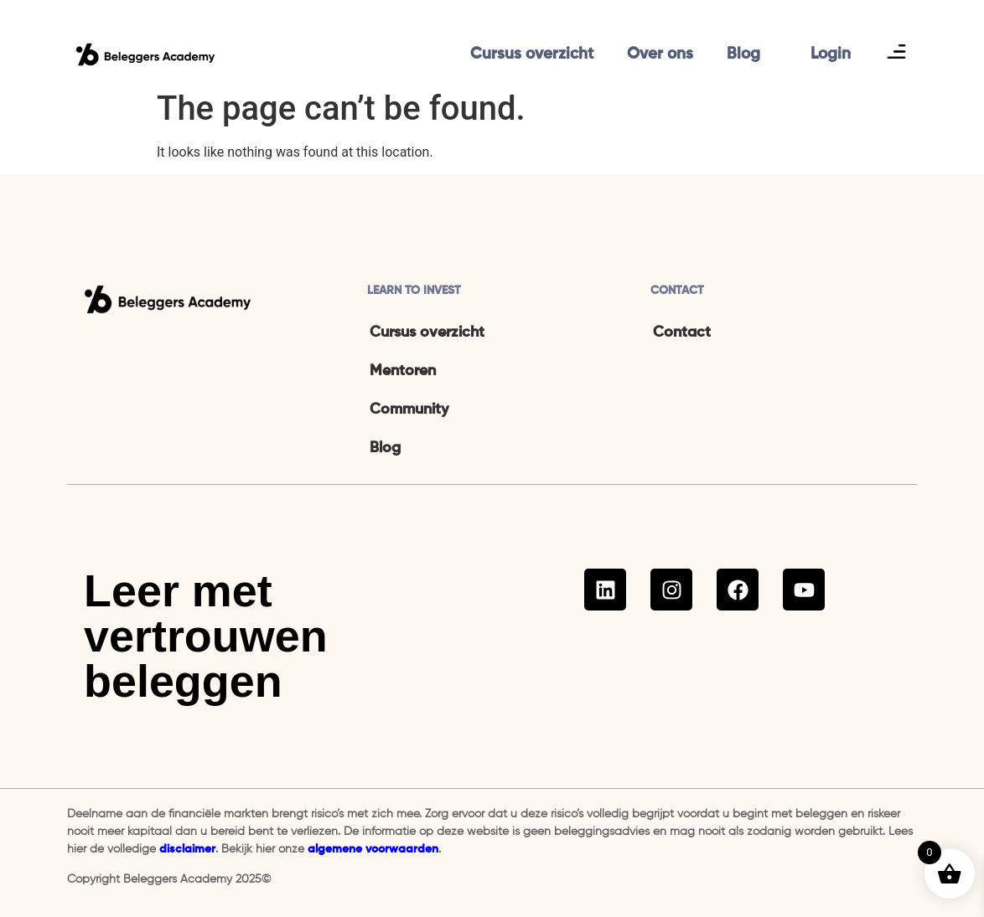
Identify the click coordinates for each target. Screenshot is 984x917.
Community (409, 409)
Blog (743, 54)
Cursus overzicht (531, 54)
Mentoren (403, 371)
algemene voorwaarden (373, 849)
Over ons (660, 54)
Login (831, 54)
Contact (682, 332)
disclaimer (187, 849)
